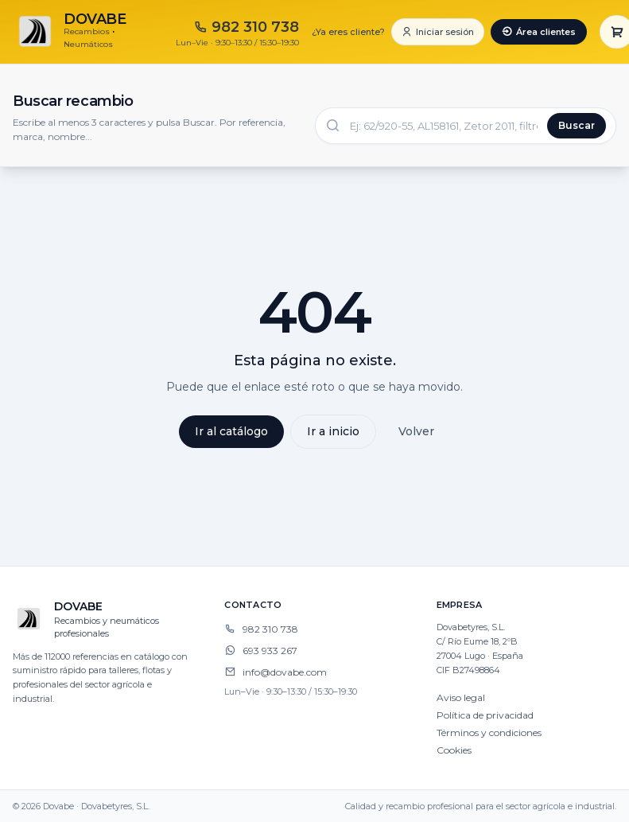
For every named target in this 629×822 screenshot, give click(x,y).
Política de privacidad (485, 715)
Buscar (576, 125)
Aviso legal (461, 697)
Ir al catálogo (231, 431)
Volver (416, 431)
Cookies (454, 750)
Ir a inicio (333, 431)
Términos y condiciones (489, 732)
